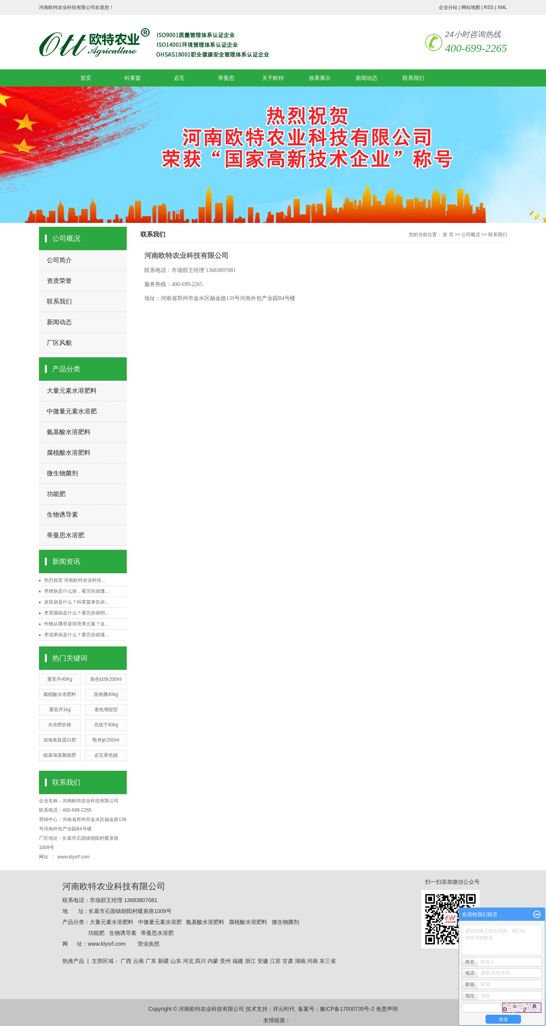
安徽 (262, 961)
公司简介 (59, 260)
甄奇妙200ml (105, 740)
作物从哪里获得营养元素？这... (76, 624)
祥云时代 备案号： (296, 1009)
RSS (489, 7)
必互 (179, 78)
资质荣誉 (59, 280)
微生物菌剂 (62, 473)
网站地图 (470, 7)
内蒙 (212, 961)
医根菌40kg (106, 694)
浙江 (250, 961)
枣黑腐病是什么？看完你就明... (76, 613)
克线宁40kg (106, 725)
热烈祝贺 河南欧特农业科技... (74, 580)
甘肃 (287, 961)
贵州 (225, 961)
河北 (188, 961)
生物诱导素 (62, 514)
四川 (200, 961)
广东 (150, 961)
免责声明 (387, 1009)
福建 (237, 961)
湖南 (300, 961)
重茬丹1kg (60, 709)
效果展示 (320, 78)
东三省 (327, 961)
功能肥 (56, 494)
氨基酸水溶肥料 (68, 432)
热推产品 (73, 961)
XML (502, 7)
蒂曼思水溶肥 (65, 535)
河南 (312, 961)
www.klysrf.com (74, 857)
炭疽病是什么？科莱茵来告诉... (76, 602)
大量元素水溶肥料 (72, 390)
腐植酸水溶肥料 (68, 452)
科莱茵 (132, 78)
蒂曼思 (226, 78)
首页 (85, 78)
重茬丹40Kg (59, 679)
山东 (175, 961)
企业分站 (448, 7)
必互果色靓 (106, 755)
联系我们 (413, 78)
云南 (138, 961)
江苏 (275, 961)
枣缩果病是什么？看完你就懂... (76, 634)
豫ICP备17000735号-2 (347, 1009)
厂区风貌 (59, 342)
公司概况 (470, 234)
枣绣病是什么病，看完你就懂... (76, 591)
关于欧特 (273, 78)
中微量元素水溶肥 (72, 411)
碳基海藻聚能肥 (59, 755)
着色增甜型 (106, 709)
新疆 (163, 961)
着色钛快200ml (106, 679)
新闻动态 (367, 78)
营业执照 (149, 944)
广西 (126, 961)
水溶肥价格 (59, 725)
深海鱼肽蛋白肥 (59, 740)
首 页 (448, 234)
